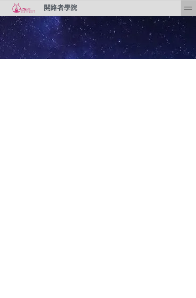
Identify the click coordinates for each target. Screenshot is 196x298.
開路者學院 (42, 8)
